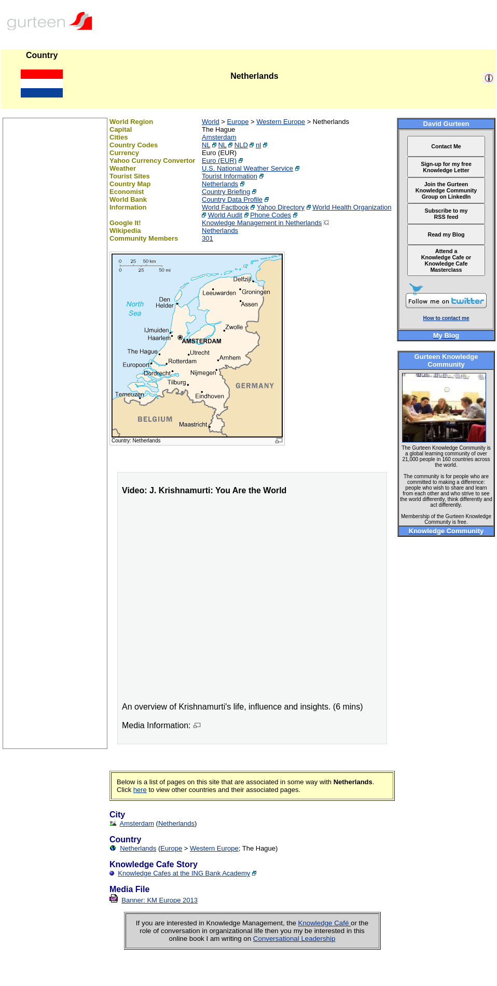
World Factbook (225, 207)
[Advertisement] (54, 592)
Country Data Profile (232, 199)
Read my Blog (445, 234)
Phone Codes (270, 215)
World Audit (225, 215)
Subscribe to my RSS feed (446, 213)
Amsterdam (219, 137)
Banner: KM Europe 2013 (159, 900)
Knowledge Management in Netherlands (262, 223)
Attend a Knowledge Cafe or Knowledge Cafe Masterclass (446, 260)
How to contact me (446, 318)
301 (207, 238)
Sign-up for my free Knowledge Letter (446, 167)
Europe (238, 122)
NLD (241, 145)
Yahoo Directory (281, 207)
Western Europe (280, 122)
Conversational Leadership (294, 938)
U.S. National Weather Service (247, 168)
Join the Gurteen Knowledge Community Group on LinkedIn (446, 190)
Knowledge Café (324, 923)
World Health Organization (351, 207)
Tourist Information (229, 176)
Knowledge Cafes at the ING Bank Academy (184, 873)
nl (258, 145)
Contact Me (446, 146)
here (140, 790)
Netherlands (220, 184)
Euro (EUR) (219, 160)
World (210, 122)
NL (206, 145)
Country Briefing (226, 192)
